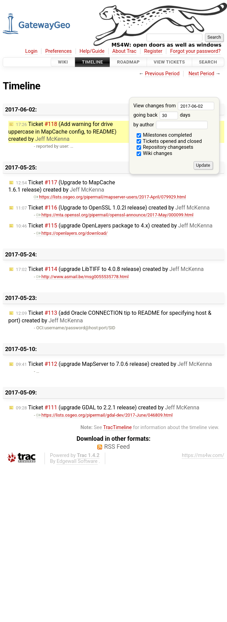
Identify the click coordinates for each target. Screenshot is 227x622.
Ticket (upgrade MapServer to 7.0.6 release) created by (114, 364)
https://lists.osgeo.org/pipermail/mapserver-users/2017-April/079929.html (110, 197)
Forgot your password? (195, 51)
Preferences (58, 51)
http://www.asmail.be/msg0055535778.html (82, 276)
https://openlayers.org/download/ (72, 233)
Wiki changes (154, 153)
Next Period (202, 74)
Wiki (63, 62)
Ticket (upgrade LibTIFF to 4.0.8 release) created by (110, 269)
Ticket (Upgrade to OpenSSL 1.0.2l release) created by (113, 207)
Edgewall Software (77, 461)
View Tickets (169, 62)
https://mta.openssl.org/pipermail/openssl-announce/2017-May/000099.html (115, 214)
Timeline (92, 62)
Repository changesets (165, 147)
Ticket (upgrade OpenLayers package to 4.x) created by (114, 225)
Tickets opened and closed (169, 141)
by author (170, 125)
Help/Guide (92, 51)
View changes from (173, 106)
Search (208, 62)
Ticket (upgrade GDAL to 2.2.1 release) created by (107, 407)
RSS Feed (117, 446)
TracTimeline (117, 427)
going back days (161, 115)
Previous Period (162, 74)
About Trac (124, 51)
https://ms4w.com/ (203, 455)
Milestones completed (164, 135)
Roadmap (128, 62)
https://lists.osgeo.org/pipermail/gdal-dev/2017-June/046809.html (104, 415)
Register (153, 51)
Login (31, 51)
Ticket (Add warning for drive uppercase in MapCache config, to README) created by (62, 131)
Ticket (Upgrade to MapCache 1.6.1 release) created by (61, 186)
